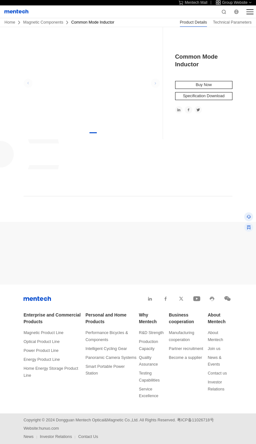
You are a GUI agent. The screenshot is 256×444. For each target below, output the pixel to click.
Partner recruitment (186, 348)
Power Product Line (41, 350)
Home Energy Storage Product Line (51, 371)
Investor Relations (216, 385)
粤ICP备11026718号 (195, 420)
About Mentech (216, 318)
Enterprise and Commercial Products (52, 318)
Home (9, 22)
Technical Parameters (232, 22)
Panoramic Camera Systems (110, 357)
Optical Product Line (42, 341)
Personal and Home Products (105, 318)
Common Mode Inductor (92, 22)
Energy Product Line (42, 359)
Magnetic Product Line (43, 333)
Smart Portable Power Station (104, 369)
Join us (214, 348)
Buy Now (204, 85)
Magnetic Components (43, 22)
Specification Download (203, 96)
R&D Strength (151, 333)
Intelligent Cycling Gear (106, 348)
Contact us (217, 373)
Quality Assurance (148, 361)
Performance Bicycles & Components (106, 336)
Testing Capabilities (149, 376)
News (29, 436)
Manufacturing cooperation (181, 336)
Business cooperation (181, 318)
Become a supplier (185, 357)
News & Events (214, 361)
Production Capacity (148, 345)
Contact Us (88, 436)
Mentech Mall (193, 2)
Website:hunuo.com (41, 428)
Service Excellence (148, 392)
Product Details (193, 22)
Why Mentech (148, 318)
